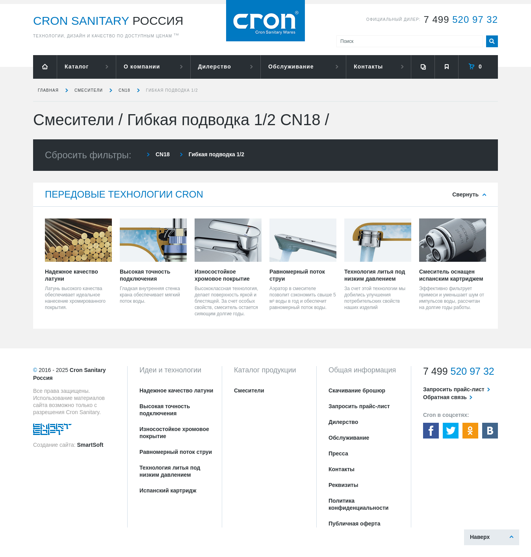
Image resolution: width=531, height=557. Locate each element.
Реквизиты (343, 485)
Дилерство (214, 66)
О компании (142, 66)
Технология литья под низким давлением (169, 471)
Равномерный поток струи (175, 452)
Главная (48, 90)
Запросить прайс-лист (359, 406)
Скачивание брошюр (357, 390)
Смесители (88, 90)
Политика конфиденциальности (358, 504)
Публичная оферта (355, 523)
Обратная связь (445, 397)
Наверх (480, 537)
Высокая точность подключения (164, 409)
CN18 (124, 90)
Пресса (338, 453)
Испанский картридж (167, 490)
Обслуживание (291, 66)
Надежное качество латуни (176, 390)
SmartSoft (90, 445)
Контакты (368, 66)
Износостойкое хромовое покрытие (174, 432)
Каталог (77, 66)
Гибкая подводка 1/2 (172, 90)
